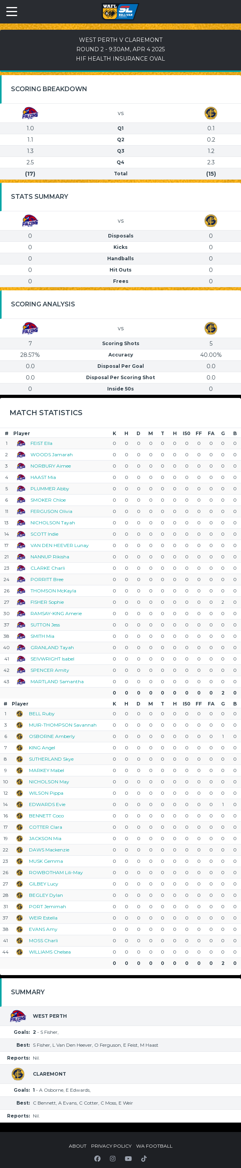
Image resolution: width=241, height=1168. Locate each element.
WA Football (154, 1146)
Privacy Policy (111, 1146)
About (77, 1146)
